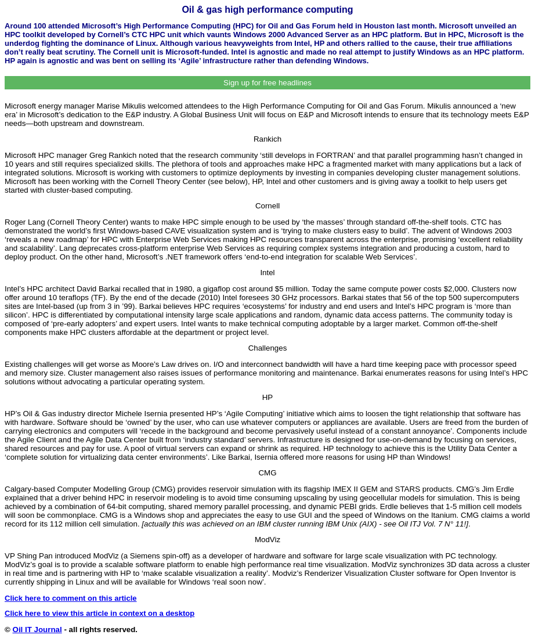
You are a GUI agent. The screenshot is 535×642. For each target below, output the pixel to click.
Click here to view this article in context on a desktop (99, 613)
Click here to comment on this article (71, 598)
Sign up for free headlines (267, 82)
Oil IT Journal (37, 629)
